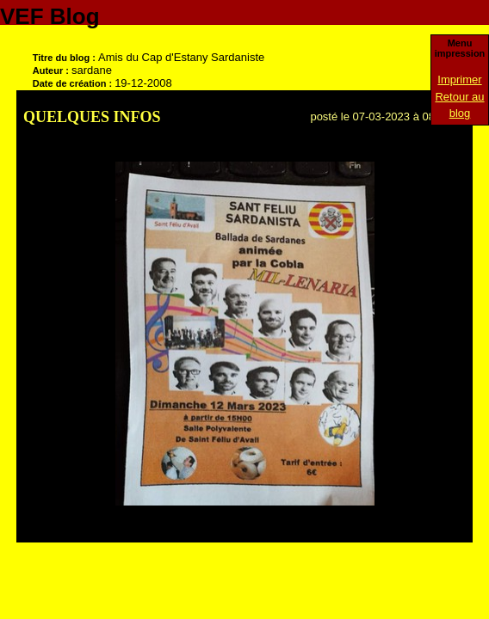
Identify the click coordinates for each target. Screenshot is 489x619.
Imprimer (459, 79)
